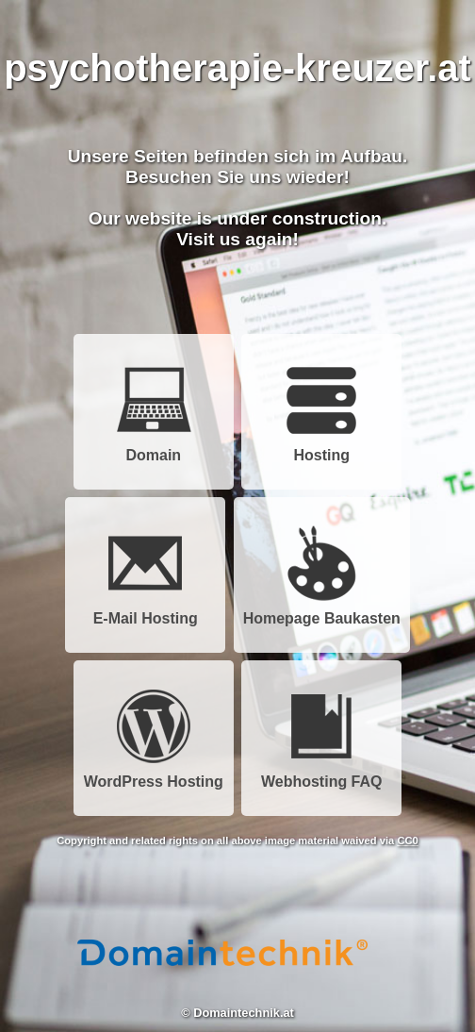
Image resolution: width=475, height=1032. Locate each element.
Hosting (321, 448)
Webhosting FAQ (322, 775)
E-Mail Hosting (145, 611)
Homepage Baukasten (322, 611)
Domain (153, 448)
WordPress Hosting (153, 775)
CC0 (407, 840)
